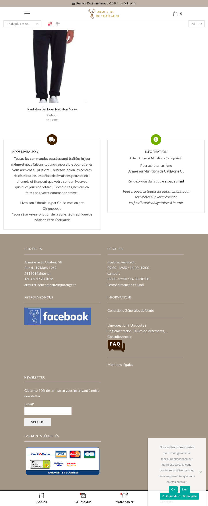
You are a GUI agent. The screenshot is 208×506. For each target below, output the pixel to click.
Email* (48, 408)
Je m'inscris (128, 3)
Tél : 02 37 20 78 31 (39, 279)
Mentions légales (120, 364)
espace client (174, 181)
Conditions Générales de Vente (130, 310)
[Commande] (22, 23)
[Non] (200, 472)
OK (173, 489)
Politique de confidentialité (179, 496)
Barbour (52, 115)
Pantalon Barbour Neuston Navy (52, 109)
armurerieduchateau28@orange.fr (50, 284)
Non (185, 489)
